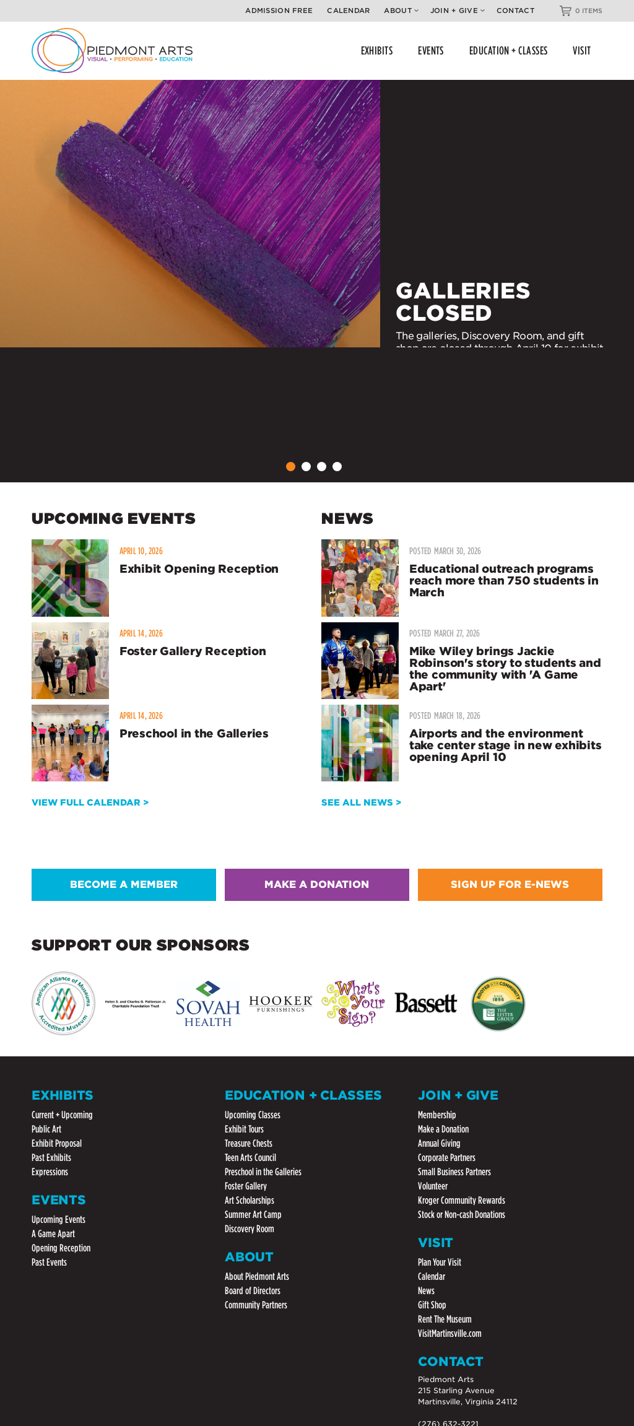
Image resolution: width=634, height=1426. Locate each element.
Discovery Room (249, 1229)
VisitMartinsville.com (450, 1333)
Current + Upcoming (62, 1115)
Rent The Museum (445, 1319)
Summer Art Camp (253, 1214)
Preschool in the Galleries (263, 1172)
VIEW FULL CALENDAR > (90, 802)
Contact (515, 10)
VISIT (582, 50)
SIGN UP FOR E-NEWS (510, 884)
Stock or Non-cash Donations (461, 1214)
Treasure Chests (248, 1143)
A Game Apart (53, 1234)
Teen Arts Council (250, 1157)
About (401, 10)
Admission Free (279, 10)
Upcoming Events (58, 1219)
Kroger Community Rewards (461, 1200)
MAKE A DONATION (316, 884)
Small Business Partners (454, 1172)
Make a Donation (443, 1129)
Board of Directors (252, 1291)
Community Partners (256, 1305)
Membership (437, 1115)
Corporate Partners (447, 1157)
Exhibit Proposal (57, 1143)
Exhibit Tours (244, 1129)
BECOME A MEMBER (124, 884)
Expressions (50, 1172)
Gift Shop (432, 1305)
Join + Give (457, 10)
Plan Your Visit (439, 1262)
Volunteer (433, 1186)
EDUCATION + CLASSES (508, 50)
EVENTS (431, 50)
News (426, 1291)
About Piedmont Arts (257, 1276)
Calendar (348, 10)
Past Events (49, 1262)
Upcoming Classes (252, 1115)
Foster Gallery (246, 1186)
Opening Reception (61, 1248)
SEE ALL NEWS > (361, 802)
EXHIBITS (377, 50)
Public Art (46, 1129)
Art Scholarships (249, 1200)
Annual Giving (439, 1143)
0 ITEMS (588, 10)
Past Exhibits (51, 1157)
